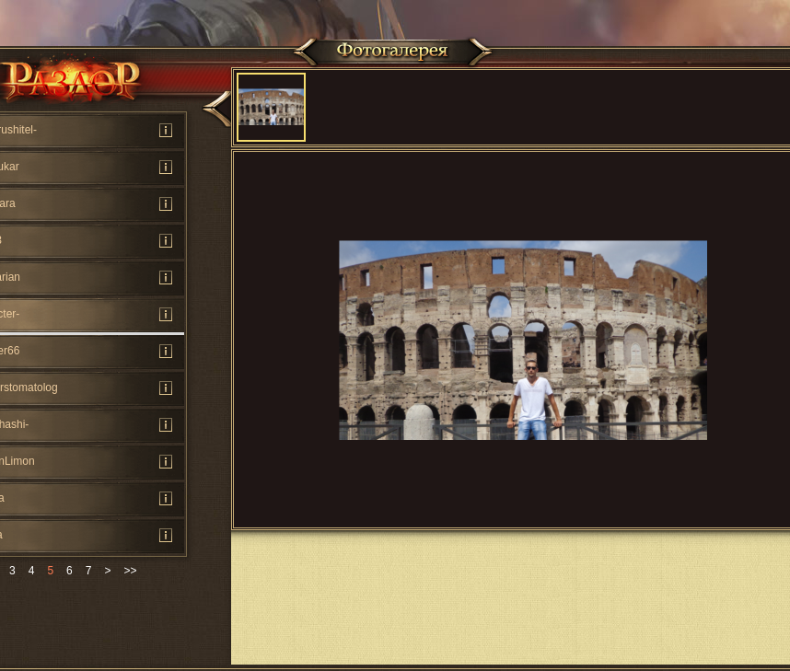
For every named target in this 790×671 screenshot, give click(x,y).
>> (129, 570)
